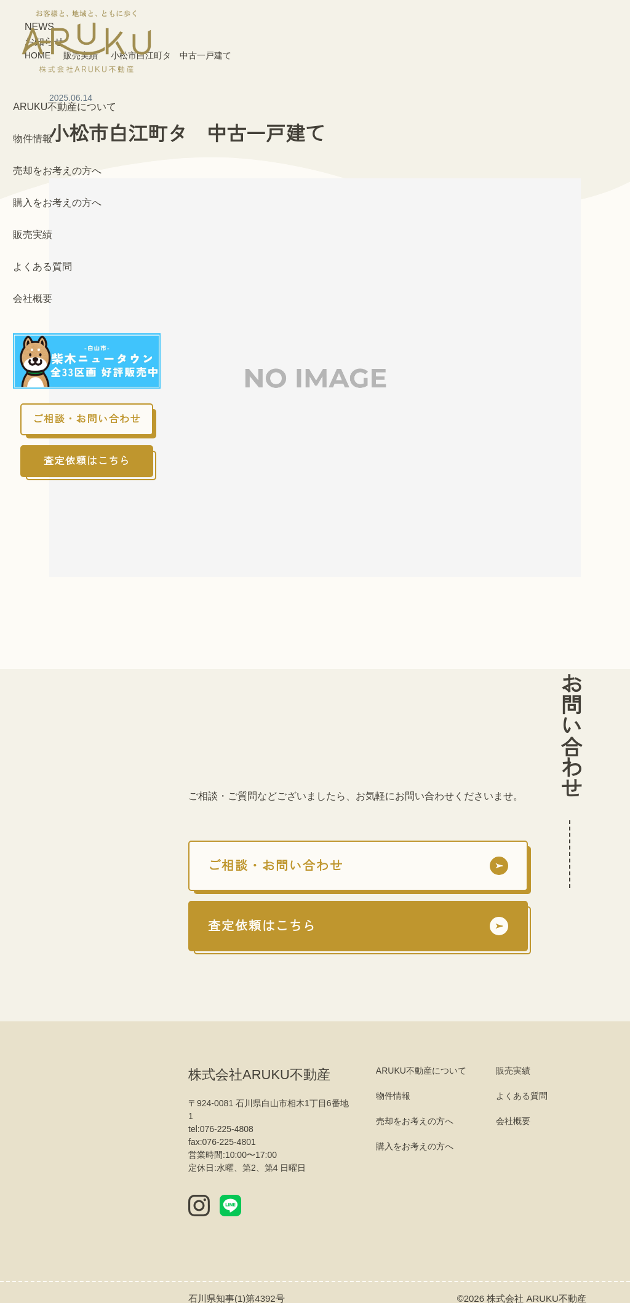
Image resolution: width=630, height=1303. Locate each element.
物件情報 (32, 139)
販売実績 (32, 235)
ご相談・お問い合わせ (87, 419)
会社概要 (32, 298)
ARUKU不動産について (63, 107)
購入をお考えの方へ (57, 203)
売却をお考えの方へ (57, 171)
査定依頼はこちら (87, 461)
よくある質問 (42, 266)
